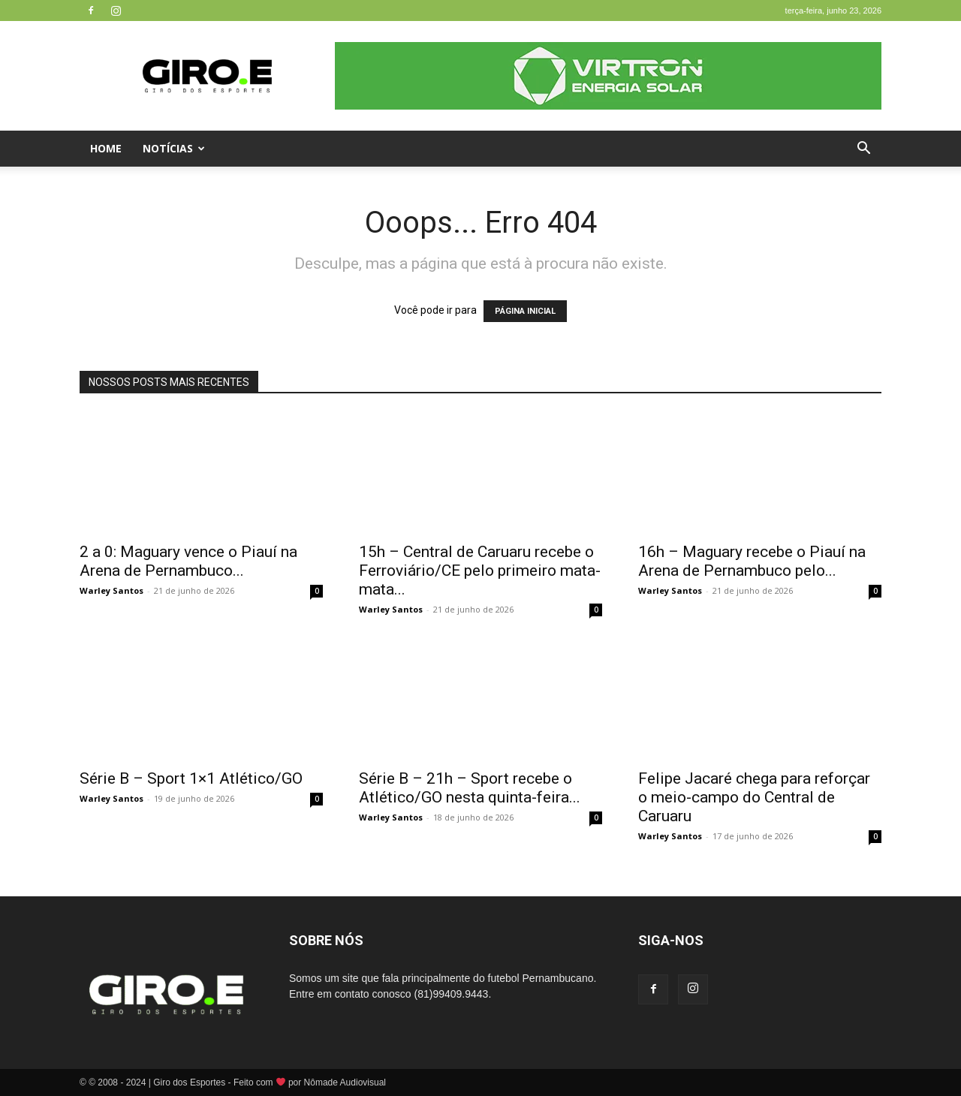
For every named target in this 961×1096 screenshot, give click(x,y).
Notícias (174, 148)
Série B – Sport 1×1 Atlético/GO (191, 778)
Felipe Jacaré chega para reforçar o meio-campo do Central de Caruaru (754, 797)
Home (106, 148)
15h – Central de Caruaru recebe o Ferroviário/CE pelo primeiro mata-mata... (480, 570)
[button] (863, 150)
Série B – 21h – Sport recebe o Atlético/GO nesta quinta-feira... (469, 787)
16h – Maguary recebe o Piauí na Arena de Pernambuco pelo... (752, 561)
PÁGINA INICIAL (525, 311)
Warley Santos (111, 590)
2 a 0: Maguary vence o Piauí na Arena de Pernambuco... (188, 561)
